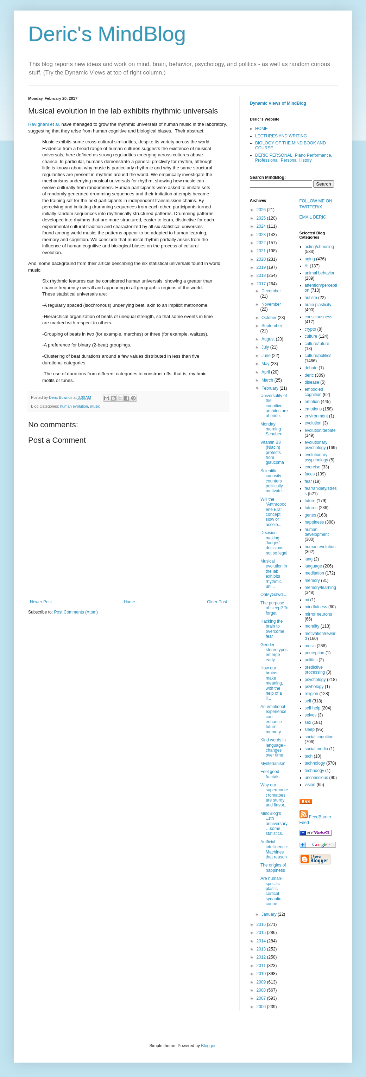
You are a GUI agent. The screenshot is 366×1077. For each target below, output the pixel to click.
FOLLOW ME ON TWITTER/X (315, 204)
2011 (262, 965)
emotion (312, 401)
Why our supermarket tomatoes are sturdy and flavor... (274, 795)
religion (311, 693)
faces (310, 474)
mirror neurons (318, 614)
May (266, 363)
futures (311, 507)
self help (313, 708)
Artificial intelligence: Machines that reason (274, 849)
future (310, 500)
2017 (262, 283)
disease (312, 382)
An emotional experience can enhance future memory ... (273, 719)
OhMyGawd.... (274, 594)
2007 (262, 998)
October (269, 317)
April (266, 372)
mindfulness (316, 606)
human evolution (74, 406)
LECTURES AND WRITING (281, 136)
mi (307, 599)
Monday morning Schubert (271, 429)
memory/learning (320, 587)
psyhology (314, 686)
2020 (262, 259)
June (266, 355)
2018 (262, 275)
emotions (313, 409)
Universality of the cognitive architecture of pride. (274, 406)
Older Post (217, 601)
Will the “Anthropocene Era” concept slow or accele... (273, 512)
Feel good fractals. (270, 774)
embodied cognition (314, 392)
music (95, 406)
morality (312, 626)
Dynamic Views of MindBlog (278, 103)
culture (311, 336)
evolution (313, 423)
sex (308, 722)
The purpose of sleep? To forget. (274, 608)
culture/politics (318, 355)
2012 (262, 957)
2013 (262, 949)
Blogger (208, 1045)
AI (307, 266)
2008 (262, 990)
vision (310, 784)
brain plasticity (318, 304)
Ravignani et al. (44, 124)
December (271, 290)
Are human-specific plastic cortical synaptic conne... (271, 891)
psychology (315, 679)
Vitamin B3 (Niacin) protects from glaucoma (272, 452)
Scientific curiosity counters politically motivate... (272, 481)
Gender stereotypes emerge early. (274, 652)
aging (310, 259)
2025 (262, 218)
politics (311, 659)
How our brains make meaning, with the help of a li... (271, 683)
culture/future (317, 343)
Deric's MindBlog (107, 34)
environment (316, 416)
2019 (262, 267)
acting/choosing (319, 246)
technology (315, 763)
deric (309, 375)
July (265, 347)
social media (316, 748)
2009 (262, 982)
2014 (262, 941)
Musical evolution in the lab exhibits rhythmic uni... (273, 574)
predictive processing (315, 670)
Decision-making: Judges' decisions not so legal (273, 543)
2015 (262, 932)
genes (310, 515)
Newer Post (41, 601)
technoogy (314, 770)
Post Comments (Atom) (76, 612)
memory (312, 580)
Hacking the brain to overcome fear (272, 629)
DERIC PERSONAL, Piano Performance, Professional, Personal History (293, 158)
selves (311, 715)
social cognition (319, 736)
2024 (262, 226)
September (271, 325)
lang (309, 559)
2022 (262, 242)
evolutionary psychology (316, 445)
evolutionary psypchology (316, 457)
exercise (313, 467)
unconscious (316, 777)
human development (317, 532)
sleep (310, 729)
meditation (314, 573)
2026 (262, 209)
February (270, 388)
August (268, 339)
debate (311, 367)
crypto (310, 329)
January (269, 914)
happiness (314, 522)
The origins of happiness (273, 867)
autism (311, 297)
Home (129, 601)
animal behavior (320, 273)
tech (309, 756)
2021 (262, 250)
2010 (262, 973)
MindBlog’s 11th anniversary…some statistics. (274, 823)
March (267, 380)
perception (314, 652)
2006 (262, 1006)
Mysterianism (272, 763)
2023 (262, 234)
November (271, 304)
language (313, 566)
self (308, 701)
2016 (262, 924)
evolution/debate (320, 430)
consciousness (319, 316)
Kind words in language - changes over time (273, 748)
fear (308, 481)
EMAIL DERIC (312, 217)
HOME (261, 128)
